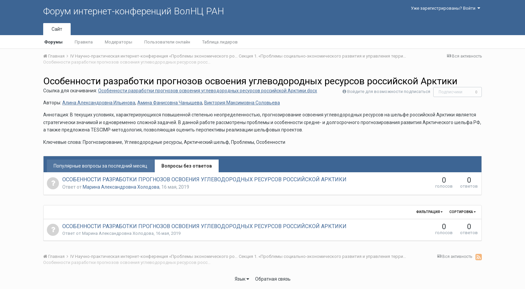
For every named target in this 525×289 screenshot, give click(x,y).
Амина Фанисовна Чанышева (169, 102)
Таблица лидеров (220, 41)
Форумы (53, 41)
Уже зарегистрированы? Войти (445, 8)
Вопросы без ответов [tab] (186, 166)
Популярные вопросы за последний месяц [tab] (100, 166)
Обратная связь (273, 279)
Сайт (57, 29)
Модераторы (118, 41)
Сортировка (462, 212)
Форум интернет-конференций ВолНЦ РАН (133, 11)
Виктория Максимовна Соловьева (242, 102)
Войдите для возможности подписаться (388, 91)
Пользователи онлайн (167, 41)
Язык (242, 279)
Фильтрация (429, 212)
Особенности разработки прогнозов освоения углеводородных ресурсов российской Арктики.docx (207, 90)
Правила (84, 41)
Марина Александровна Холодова (121, 187)
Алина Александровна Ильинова (98, 102)
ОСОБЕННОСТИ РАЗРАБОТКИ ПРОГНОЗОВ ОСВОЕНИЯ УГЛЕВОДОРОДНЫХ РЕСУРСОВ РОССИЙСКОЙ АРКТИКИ (204, 179)
